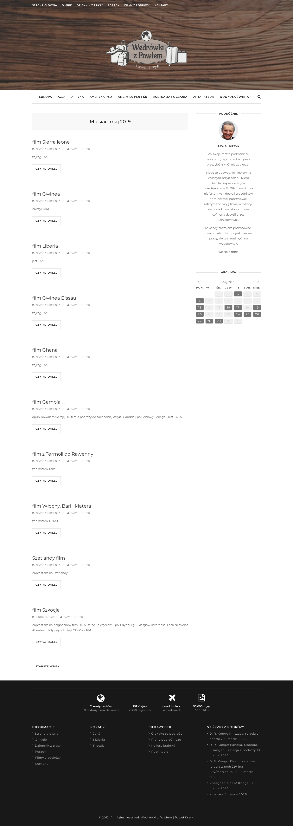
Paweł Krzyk (80, 148)
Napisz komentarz (50, 148)
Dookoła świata (234, 97)
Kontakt (161, 5)
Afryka (77, 97)
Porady (113, 5)
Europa (45, 97)
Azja (62, 97)
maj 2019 (228, 282)
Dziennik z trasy (90, 5)
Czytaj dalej (46, 168)
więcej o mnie (229, 252)
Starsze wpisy (47, 666)
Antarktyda (203, 97)
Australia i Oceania (170, 97)
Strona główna (44, 5)
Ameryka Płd (101, 97)
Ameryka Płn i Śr (132, 97)
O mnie (67, 5)
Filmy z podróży (137, 5)
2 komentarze (46, 616)
